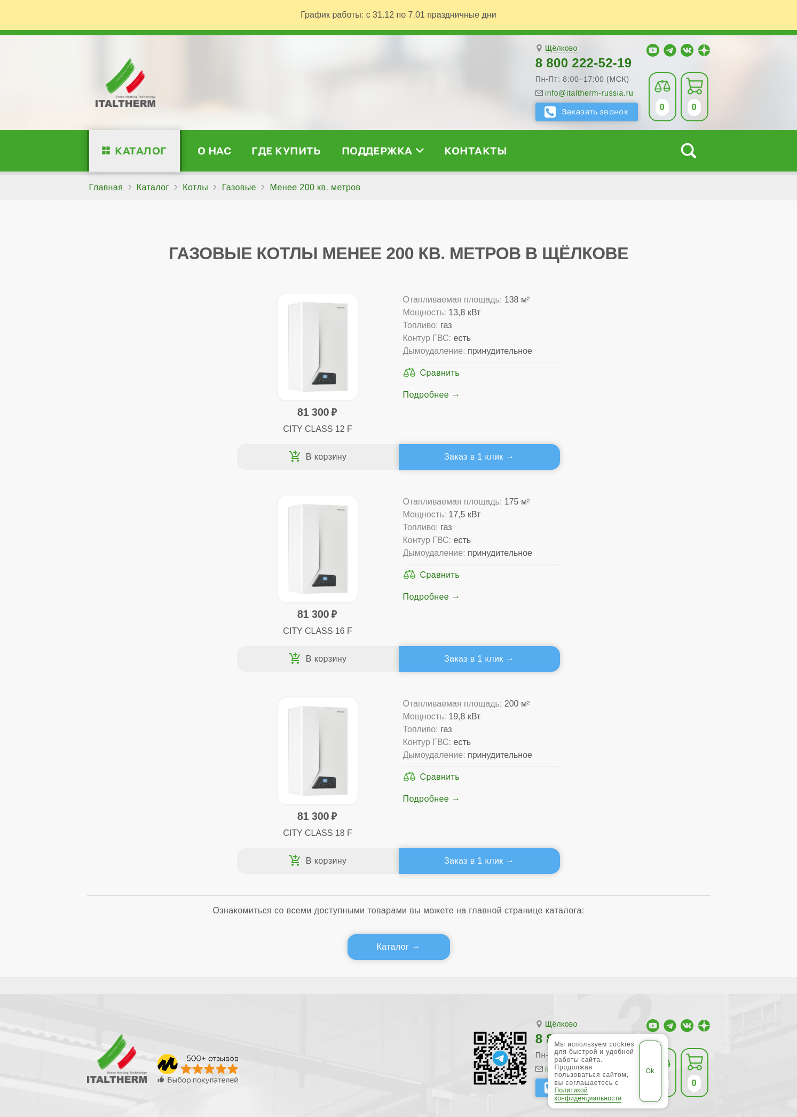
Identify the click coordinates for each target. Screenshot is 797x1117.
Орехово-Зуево (122, 986)
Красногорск (291, 969)
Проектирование (146, 770)
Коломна (195, 969)
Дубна (582, 949)
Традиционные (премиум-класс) (313, 753)
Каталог (141, 150)
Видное (312, 949)
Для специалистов (627, 719)
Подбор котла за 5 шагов (306, 804)
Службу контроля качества (284, 867)
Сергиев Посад (464, 986)
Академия (609, 787)
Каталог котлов (286, 719)
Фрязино (683, 986)
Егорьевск (624, 949)
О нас (214, 150)
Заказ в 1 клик (237, 456)
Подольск (268, 986)
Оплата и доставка (477, 770)
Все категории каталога (265, 1035)
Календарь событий (617, 804)
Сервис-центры (470, 736)
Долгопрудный (471, 949)
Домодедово (535, 949)
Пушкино (315, 986)
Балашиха (267, 949)
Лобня (337, 969)
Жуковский (676, 949)
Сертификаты (140, 736)
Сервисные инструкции (624, 736)
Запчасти (471, 787)
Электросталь (233, 1004)
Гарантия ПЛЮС (472, 753)
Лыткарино (381, 969)
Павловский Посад (201, 986)
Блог (121, 804)
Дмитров (414, 949)
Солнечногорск (583, 986)
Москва (475, 969)
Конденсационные (284, 787)
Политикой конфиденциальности (588, 1094)
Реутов (410, 986)
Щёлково (561, 48)
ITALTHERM (146, 1035)
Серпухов (524, 986)
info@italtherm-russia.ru (589, 93)
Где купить (286, 150)
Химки (104, 1004)
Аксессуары (476, 804)
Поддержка (383, 150)
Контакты (475, 150)
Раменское (364, 986)
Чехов (137, 1004)
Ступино (640, 986)
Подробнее (224, 420)
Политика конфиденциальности (500, 1035)
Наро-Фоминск (573, 969)
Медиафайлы (153, 753)
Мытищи (516, 969)
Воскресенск (362, 949)
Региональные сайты (374, 1035)
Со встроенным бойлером (301, 770)
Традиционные (277, 736)
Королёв (239, 969)
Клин (158, 969)
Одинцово (674, 969)
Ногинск (628, 969)
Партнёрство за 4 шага (636, 753)
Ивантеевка (115, 969)
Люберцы (432, 969)
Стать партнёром (611, 770)
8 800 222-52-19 (583, 63)
